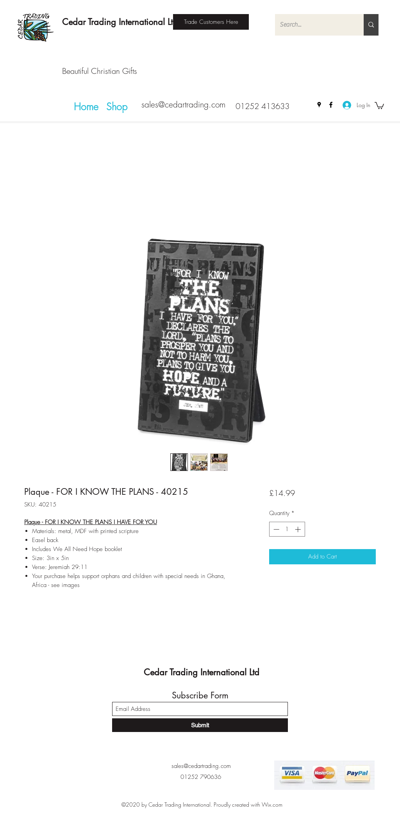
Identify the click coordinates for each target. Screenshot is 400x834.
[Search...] (313, 25)
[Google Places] (319, 105)
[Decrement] (275, 529)
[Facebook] (331, 105)
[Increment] (298, 529)
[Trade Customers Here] (211, 22)
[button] (379, 105)
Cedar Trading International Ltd (120, 21)
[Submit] (200, 725)
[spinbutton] (286, 529)
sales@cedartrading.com (183, 104)
